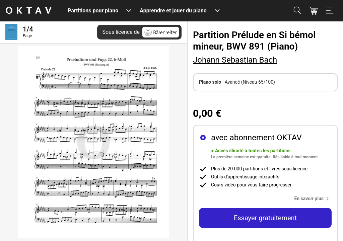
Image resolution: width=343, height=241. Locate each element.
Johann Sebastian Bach (235, 60)
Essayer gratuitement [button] (265, 218)
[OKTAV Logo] (28, 11)
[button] (313, 198)
